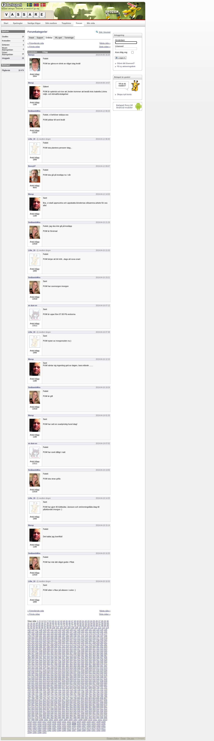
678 (94, 685)
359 (78, 653)
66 (42, 625)
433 (40, 662)
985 (63, 717)
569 (78, 675)
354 (59, 653)
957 (36, 715)
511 (98, 668)
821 (78, 700)
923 (67, 711)
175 (98, 634)
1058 (88, 726)
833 (44, 702)
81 (83, 625)
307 (40, 649)
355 (63, 653)
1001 (46, 720)
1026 (88, 722)
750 (48, 694)
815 (55, 700)
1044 (98, 724)
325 (29, 651)
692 (67, 687)
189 (71, 636)
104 (69, 627)
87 (99, 625)
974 (101, 715)
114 (107, 627)
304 (29, 649)
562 (52, 675)
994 (98, 717)
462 (71, 664)
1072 (79, 728)
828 (105, 700)
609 (71, 679)
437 (55, 662)
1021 (64, 722)
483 (71, 666)
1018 (49, 722)
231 (71, 640)
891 (105, 707)
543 (59, 672)
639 (105, 681)
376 (63, 655)
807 (105, 698)
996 (105, 717)
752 (55, 694)
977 (32, 717)
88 (102, 625)
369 (36, 655)
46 (69, 623)
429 (105, 660)
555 (105, 672)
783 (94, 696)
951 (94, 713)
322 (98, 649)
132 (94, 630)
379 (75, 655)
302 (101, 647)
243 (36, 642)
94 (37, 627)
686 (44, 687)
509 (90, 668)
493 (29, 668)
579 (36, 677)
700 (98, 687)
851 (32, 705)
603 (48, 679)
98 (48, 627)
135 (105, 630)
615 (94, 679)
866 (90, 705)
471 (105, 664)
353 (55, 653)
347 (32, 653)
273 (71, 645)
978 (36, 717)
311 (55, 649)
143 (55, 632)
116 (32, 630)
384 (94, 655)
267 (48, 645)
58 (102, 623)
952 (98, 713)
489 (94, 666)
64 (37, 625)
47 (72, 623)
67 (45, 625)
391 (40, 657)
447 (94, 662)
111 (95, 627)
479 (55, 666)
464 (78, 664)
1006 (70, 720)
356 (67, 653)
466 (86, 664)
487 (86, 666)
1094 (29, 732)
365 (101, 653)
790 (40, 698)
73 (61, 625)
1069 (64, 728)
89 (105, 625)
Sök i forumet (104, 32)
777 (71, 696)
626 (55, 681)
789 (36, 698)
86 (97, 625)
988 (75, 717)
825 (94, 700)
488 (90, 666)
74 (64, 625)
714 (71, 690)
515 (32, 670)
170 (78, 634)
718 (86, 690)
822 (82, 700)
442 (75, 662)
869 (101, 705)
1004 (60, 720)
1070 (69, 728)
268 (52, 645)
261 (105, 642)
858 (59, 705)
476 (44, 666)
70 (53, 625)
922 (63, 711)
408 (105, 657)
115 (29, 630)
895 (40, 709)
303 (105, 647)
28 (102, 621)
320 (90, 649)
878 (55, 707)
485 (78, 666)
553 (98, 672)
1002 (51, 720)
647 (55, 683)
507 (82, 668)
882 (71, 707)
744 (105, 692)
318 (82, 649)
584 (55, 677)
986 (67, 717)
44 (64, 623)
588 (71, 677)
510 (94, 668)
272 (67, 645)
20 (80, 621)
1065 (44, 728)
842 (78, 702)
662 (32, 685)
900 (59, 709)
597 (105, 677)
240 (105, 640)
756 (71, 694)
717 (82, 690)
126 (71, 630)
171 (82, 634)
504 (71, 668)
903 (71, 709)
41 (56, 623)
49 (78, 623)
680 (101, 685)
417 (59, 660)
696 (82, 687)
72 (58, 625)
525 (71, 670)
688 (52, 687)
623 (44, 681)
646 (52, 683)
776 (67, 696)
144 (59, 632)
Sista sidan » (104, 46)
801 (82, 698)
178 (29, 636)
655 (86, 683)
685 (40, 687)
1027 (93, 722)
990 (82, 717)
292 (63, 647)
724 (29, 692)
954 (105, 713)
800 (78, 698)
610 (75, 679)
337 (75, 651)
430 (29, 662)
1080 (39, 730)
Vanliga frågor (33, 23)
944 (67, 713)
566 (67, 675)
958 (40, 715)
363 (94, 653)
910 (98, 709)
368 (32, 655)
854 (44, 705)
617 (101, 679)
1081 (44, 730)
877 (52, 707)
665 (44, 685)
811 (40, 700)
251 (67, 642)
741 (94, 692)
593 (90, 677)
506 (78, 668)
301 (98, 647)
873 (36, 707)
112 (99, 627)
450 (105, 662)
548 (78, 672)
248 (55, 642)
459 (59, 664)
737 (78, 692)
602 (44, 679)
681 (105, 685)
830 (32, 702)
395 (55, 657)
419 (67, 660)
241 (29, 642)
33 (34, 623)
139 (40, 632)
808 (29, 700)
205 (52, 638)
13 (61, 621)
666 (48, 685)
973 (98, 715)
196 (98, 636)
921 (59, 711)
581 (44, 677)
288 (48, 647)
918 (48, 711)
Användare (120, 40)
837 (59, 702)
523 (63, 670)
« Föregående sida (35, 43)
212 (78, 638)
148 (75, 632)
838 (63, 702)
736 (75, 692)
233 (78, 640)
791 (44, 698)
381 (82, 655)
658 (98, 683)
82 (86, 625)
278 (90, 645)
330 (48, 651)
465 (82, 664)
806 (101, 698)
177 (105, 634)
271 (63, 645)
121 (52, 630)
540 (48, 672)
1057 (83, 726)
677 (90, 685)
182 (44, 636)
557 (32, 675)
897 (48, 709)
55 (94, 623)
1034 (49, 724)
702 (105, 687)
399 (71, 657)
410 (32, 660)
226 (52, 640)
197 (101, 636)
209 (67, 638)
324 (105, 649)
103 (65, 627)
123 (59, 630)
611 (78, 679)
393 (48, 657)
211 (75, 638)
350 (44, 653)
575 (101, 675)
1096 (39, 732)
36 (42, 623)
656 (90, 683)
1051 (54, 726)
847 (98, 702)
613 (86, 679)
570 (82, 675)
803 (90, 698)
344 (101, 651)
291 (59, 647)
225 (48, 640)
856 (52, 705)
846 (94, 702)
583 (52, 677)
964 (63, 715)
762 (94, 694)
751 (52, 694)
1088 (79, 730)
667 (52, 685)
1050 (49, 726)
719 (90, 690)
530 (90, 670)
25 (94, 621)
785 (101, 696)
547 (75, 672)
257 (90, 642)
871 (29, 707)
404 (90, 657)
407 (101, 657)
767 (32, 696)
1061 (103, 726)
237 (94, 640)
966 (71, 715)
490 (98, 666)
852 (36, 705)
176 (101, 634)
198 (105, 636)
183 (48, 636)
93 (34, 627)
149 (78, 632)
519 (48, 670)
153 (94, 632)
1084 (59, 730)
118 (40, 630)
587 (67, 677)
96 (42, 627)
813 (48, 700)
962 (55, 715)
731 (55, 692)
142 (52, 632)
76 (69, 625)
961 (52, 715)
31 (28, 623)
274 (75, 645)
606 (59, 679)
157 (29, 634)
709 (52, 690)
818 (67, 700)
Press (123, 738)
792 (48, 698)
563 (55, 675)
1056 (79, 726)
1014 (29, 722)
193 (86, 636)
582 (48, 677)
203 (44, 638)
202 (40, 638)
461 (67, 664)
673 (75, 685)
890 (101, 707)
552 (94, 672)
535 (29, 672)
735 (71, 692)
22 (86, 621)
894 (36, 709)
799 (75, 698)
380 (78, 655)
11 (56, 621)
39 (50, 623)
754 (63, 694)
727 (40, 692)
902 (67, 709)
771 (48, 696)
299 (90, 647)
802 (86, 698)
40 (53, 623)
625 (52, 681)
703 (29, 690)
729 (48, 692)
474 (36, 666)
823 (86, 700)
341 (90, 651)
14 (64, 621)
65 (39, 625)
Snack (31, 38)
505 (75, 668)
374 (55, 655)
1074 (88, 728)
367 (29, 655)
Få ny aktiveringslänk (126, 66)
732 (59, 692)
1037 (64, 724)
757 (75, 694)
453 (36, 664)
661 (29, 685)
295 (75, 647)
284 (32, 647)
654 (82, 683)
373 (52, 655)
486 (82, 666)
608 (67, 679)
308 (44, 649)
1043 (93, 724)
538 (40, 672)
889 (98, 707)
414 (48, 660)
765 (105, 694)
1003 (56, 720)
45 (67, 623)
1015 (34, 722)
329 (44, 651)
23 (88, 621)
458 (55, 664)
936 (36, 713)
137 (32, 632)
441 (71, 662)
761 (90, 694)
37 (45, 623)
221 (32, 640)
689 (55, 687)
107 (80, 627)
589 (75, 677)
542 (55, 672)
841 (75, 702)
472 (29, 666)
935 (32, 713)
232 (75, 640)
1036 (59, 724)
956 (32, 715)
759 (82, 694)
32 (31, 623)
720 (94, 690)
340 (86, 651)
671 (67, 685)
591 (82, 677)
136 (29, 632)
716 (78, 690)
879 (59, 707)
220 (29, 640)
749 (44, 694)
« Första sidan (33, 46)
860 (67, 705)
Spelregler (18, 23)
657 (94, 683)
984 (59, 717)
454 (40, 664)
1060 (98, 726)
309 (48, 649)
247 (52, 642)
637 (98, 681)
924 (71, 711)
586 (63, 677)
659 (101, 683)
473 (32, 666)
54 (91, 623)
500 (55, 668)
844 (86, 702)
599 (32, 679)
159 (36, 634)
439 (63, 662)
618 (105, 679)
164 (55, 634)
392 (44, 657)
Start (6, 23)
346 (29, 653)
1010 (90, 720)
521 (55, 670)
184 (52, 636)
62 (31, 625)
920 (55, 711)
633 (82, 681)
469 (98, 664)
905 (78, 709)
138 (36, 632)
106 (76, 627)
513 (105, 668)
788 (32, 698)
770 (44, 696)
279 (94, 645)
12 (58, 621)
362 (90, 653)
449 (101, 662)
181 (40, 636)
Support (40, 38)
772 (52, 696)
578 (32, 677)
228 (59, 640)
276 (82, 645)
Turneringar (68, 38)
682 (29, 687)
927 (82, 711)
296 (78, 647)
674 (78, 685)
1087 (74, 730)
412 (40, 660)
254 (78, 642)
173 (90, 634)
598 (29, 679)
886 (86, 707)
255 (82, 642)
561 (48, 675)
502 (63, 668)
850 (29, 705)
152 (90, 632)
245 (44, 642)
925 (75, 711)
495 (36, 668)
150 (82, 632)
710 (55, 690)
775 (63, 696)
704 (32, 690)
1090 (88, 730)
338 (78, 651)
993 (94, 717)
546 (71, 672)
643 (40, 683)
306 (36, 649)
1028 (98, 722)
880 (63, 707)
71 (56, 625)
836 (55, 702)
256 (86, 642)
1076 (98, 728)
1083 (54, 730)
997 (29, 720)
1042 (88, 724)
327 (36, 651)
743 (101, 692)
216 (94, 638)
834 (48, 702)
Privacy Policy (113, 738)
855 (48, 705)
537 (36, 672)
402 (82, 657)
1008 (80, 720)
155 (101, 632)
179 (32, 636)
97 (45, 627)
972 (94, 715)
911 (101, 709)
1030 (29, 724)
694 (75, 687)
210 (71, 638)
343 (98, 651)
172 (86, 634)
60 (108, 623)
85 (94, 625)
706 (40, 690)
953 (101, 713)
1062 (29, 728)
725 (32, 692)
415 (52, 660)
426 (94, 660)
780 (82, 696)
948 (82, 713)
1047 (34, 726)
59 (105, 623)
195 (94, 636)
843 (82, 702)
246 (48, 642)
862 (75, 705)
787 (29, 698)
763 (98, 694)
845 (90, 702)
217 (98, 638)
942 (59, 713)
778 (75, 696)
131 (90, 630)
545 (67, 672)
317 (78, 649)
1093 (103, 730)
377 (67, 655)
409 (29, 660)
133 (98, 630)
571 (86, 675)
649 (63, 683)
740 (90, 692)
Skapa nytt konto (124, 94)
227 (55, 640)
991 (86, 717)
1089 (83, 730)
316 (75, 649)
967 (75, 715)
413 (44, 660)
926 (78, 711)
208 (63, 638)
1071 (74, 728)
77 (72, 625)
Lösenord (119, 46)
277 (86, 645)
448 (98, 662)
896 (44, 709)
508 (86, 668)
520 (52, 670)
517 (40, 670)
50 (80, 623)
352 (52, 653)
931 (98, 711)
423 (82, 660)
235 (86, 640)
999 (36, 720)
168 (71, 634)
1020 (59, 722)
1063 (34, 728)
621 (36, 681)
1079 (34, 730)
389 (32, 657)
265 (40, 645)
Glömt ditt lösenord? (125, 63)
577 (29, 677)
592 (86, 677)
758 (78, 694)
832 (40, 702)
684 (36, 687)
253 (75, 642)
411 (36, 660)
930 (94, 711)
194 (90, 636)
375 (59, 655)
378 (71, 655)
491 (101, 666)
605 (55, 679)
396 (59, 657)
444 (82, 662)
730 (52, 692)
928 (86, 711)
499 (52, 668)
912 (105, 709)
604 (52, 679)
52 (86, 623)
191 (78, 636)
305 (32, 649)
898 (52, 709)
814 (52, 700)
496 (40, 668)
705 (36, 690)
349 (40, 653)
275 (78, 645)
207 (59, 638)
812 (44, 700)
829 (29, 702)
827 (101, 700)
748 (40, 694)
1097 (44, 732)
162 (48, 634)
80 (80, 625)
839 (67, 702)
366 (105, 653)
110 (91, 627)
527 (78, 670)
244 (40, 642)
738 (82, 692)
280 (98, 645)
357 (71, 653)
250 (63, 642)
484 (75, 666)
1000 (41, 720)
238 (98, 640)
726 (36, 692)
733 (63, 692)
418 (63, 660)
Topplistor (66, 23)
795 (59, 698)
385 (98, 655)
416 (55, 660)
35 (39, 623)
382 (86, 655)
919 (52, 711)
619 (29, 681)
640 (29, 683)
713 (67, 690)
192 (82, 636)
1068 (59, 728)
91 (28, 627)
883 (75, 707)
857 (55, 705)
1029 (103, 722)
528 (82, 670)
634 (86, 681)
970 (86, 715)
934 (29, 713)
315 (71, 649)
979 (40, 717)
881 (67, 707)
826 (98, 700)
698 (90, 687)
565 (63, 675)
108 (84, 627)
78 (75, 625)
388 (29, 657)
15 (66, 621)
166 (63, 634)
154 (98, 632)
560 (44, 675)
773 (55, 696)
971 (90, 715)
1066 (49, 728)
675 (82, 685)
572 (90, 675)
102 (61, 627)
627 (59, 681)
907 (86, 709)
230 (67, 640)
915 (36, 711)
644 (44, 683)
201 (36, 638)
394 (52, 657)
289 (52, 647)
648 (59, 683)
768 (36, 696)
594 (94, 677)
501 (59, 668)
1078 (29, 730)
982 (52, 717)
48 (75, 623)
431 (32, 662)
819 (71, 700)
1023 (74, 722)
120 (48, 630)
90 (108, 625)
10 (53, 621)
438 (59, 662)
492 (105, 666)
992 (90, 717)
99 (50, 627)
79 (78, 625)
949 (86, 713)
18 (75, 621)
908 (90, 709)
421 (75, 660)
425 (90, 660)
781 (86, 696)
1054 (69, 726)
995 (101, 717)
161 (44, 634)
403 (86, 657)
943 (63, 713)
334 (63, 651)
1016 (39, 722)
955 (29, 715)
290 (55, 647)
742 (98, 692)
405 (94, 657)
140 (44, 632)
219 (105, 638)
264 (36, 645)
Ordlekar (49, 38)
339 (82, 651)
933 (105, 711)
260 (101, 642)
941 (55, 713)
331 (52, 651)
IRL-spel (58, 38)
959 (44, 715)
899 (55, 709)
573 (94, 675)
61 (28, 625)
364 (98, 653)
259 (98, 642)
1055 (74, 726)
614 (90, 679)
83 (89, 625)
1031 (34, 724)
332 (55, 651)
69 (50, 625)
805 (98, 698)
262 (29, 645)
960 (48, 715)
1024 (79, 722)
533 (101, 670)
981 (48, 717)
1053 (64, 726)
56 (97, 623)
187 (63, 636)
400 (75, 657)
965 (67, 715)
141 (48, 632)
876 (48, 707)
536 (32, 672)
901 (63, 709)
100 (53, 627)
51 (83, 623)
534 (105, 670)
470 (101, 664)
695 (78, 687)
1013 (105, 720)
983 (55, 717)
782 (90, 696)
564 (59, 675)
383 (90, 655)
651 (71, 683)
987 (71, 717)
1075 (93, 728)
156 (105, 632)
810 (36, 700)
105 (72, 627)
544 (63, 672)
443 (78, 662)
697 (86, 687)
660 (105, 683)
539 (44, 672)
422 (78, 660)
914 (32, 711)
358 (75, 653)
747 (36, 694)
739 (86, 692)
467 (90, 664)
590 (78, 677)
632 (78, 681)
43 (61, 623)
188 (67, 636)
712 (63, 690)
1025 (83, 722)
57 (99, 623)
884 (78, 707)
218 (101, 638)
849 (105, 702)
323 (101, 649)
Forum (79, 23)
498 (48, 668)
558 (36, 675)
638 (101, 681)
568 (75, 675)
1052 (59, 726)
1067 (54, 728)
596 (101, 677)
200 (32, 638)
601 (40, 679)
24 (91, 621)
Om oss (130, 738)
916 (40, 711)
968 (78, 715)
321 (94, 649)
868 (98, 705)
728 (44, 692)
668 (55, 685)
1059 (93, 726)
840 (71, 702)
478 (52, 666)
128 (78, 630)
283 (29, 647)
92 (31, 627)
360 (82, 653)
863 (78, 705)
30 (107, 621)
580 (40, 677)
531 (94, 670)
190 (75, 636)
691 (63, 687)
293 (67, 647)
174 (94, 634)
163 (52, 634)
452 (32, 664)
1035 (54, 724)
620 (32, 681)
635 (90, 681)
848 (101, 702)
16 (69, 621)
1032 (39, 724)
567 (71, 675)
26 (97, 621)
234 (82, 640)
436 (52, 662)
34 (37, 623)
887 (90, 707)
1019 (54, 722)
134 (101, 630)
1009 (85, 720)
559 (40, 675)
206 (55, 638)
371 (44, 655)
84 (91, 625)
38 (48, 623)
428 (101, 660)
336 (71, 651)
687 (48, 687)
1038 (69, 724)
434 (44, 662)
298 (86, 647)
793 (52, 698)
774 (59, 696)
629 (67, 681)
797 (67, 698)
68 (48, 625)
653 (78, 683)
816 (59, 700)
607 (63, 679)
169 (75, 634)
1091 (93, 730)
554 (101, 672)
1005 (65, 720)
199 (29, 638)
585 (59, 677)
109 (88, 627)
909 (94, 709)
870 (105, 705)
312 (59, 649)
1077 (103, 728)
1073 (83, 728)
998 (32, 720)
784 (98, 696)
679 (98, 685)
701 (101, 687)
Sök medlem (51, 23)
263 (32, 645)
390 (36, 657)
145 (63, 632)
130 (86, 630)
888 (94, 707)
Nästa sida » (105, 43)
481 (63, 666)
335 (67, 651)
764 (101, 694)
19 (78, 621)
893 (32, 709)
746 (32, 694)
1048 (39, 726)
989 (78, 717)
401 (78, 657)
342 (94, 651)
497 (44, 668)
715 (75, 690)
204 (48, 638)
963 (59, 715)
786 (105, 696)
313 (63, 649)
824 (90, 700)
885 (82, 707)
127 (75, 630)
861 (71, 705)
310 (52, 649)
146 (67, 632)
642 (36, 683)
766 (29, 696)
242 (32, 642)
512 (101, 668)
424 (86, 660)
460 (63, 664)
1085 (64, 730)
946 (75, 713)
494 (32, 668)
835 (52, 702)
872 (32, 707)
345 (105, 651)
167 (67, 634)
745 (29, 694)
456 (48, 664)
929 (90, 711)
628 (63, 681)
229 (63, 640)
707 (44, 690)
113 (103, 627)
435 (48, 662)
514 (29, 670)
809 (32, 700)
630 (71, 681)
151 (86, 632)
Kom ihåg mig (121, 52)
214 (86, 638)
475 (40, 666)
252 (71, 642)
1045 (103, 724)
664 (40, 685)
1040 (79, 724)
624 (48, 681)
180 (36, 636)
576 (105, 675)
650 (67, 683)
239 (101, 640)
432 (36, 662)
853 (40, 705)
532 (98, 670)
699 (94, 687)
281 (101, 645)
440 (67, 662)
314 (67, 649)
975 (105, 715)
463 (75, 664)
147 (71, 632)
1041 (83, 724)
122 (55, 630)
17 (72, 621)
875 (44, 707)
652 (75, 683)
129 (82, 630)
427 (98, 660)
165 (59, 634)
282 (105, 645)
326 (32, 651)
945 (71, 713)
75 (67, 625)
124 (63, 630)
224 (44, 640)
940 (52, 713)
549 (82, 672)
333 (59, 651)
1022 (69, 722)
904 (75, 709)
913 (29, 711)
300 (94, 647)
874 (40, 707)
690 (59, 687)
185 (55, 636)
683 (32, 687)
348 (36, 653)
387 (105, 655)
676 (86, 685)
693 (71, 687)
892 (29, 709)
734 (67, 692)
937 (40, 713)
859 (63, 705)
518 (44, 670)
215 (90, 638)
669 (59, 685)
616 (98, 679)
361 (86, 653)
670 (63, 685)
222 (36, 640)
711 (59, 690)
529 (86, 670)
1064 (39, 728)
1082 (49, 730)
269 (55, 645)
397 (63, 657)
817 (63, 700)
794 (55, 698)
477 (48, 666)
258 (94, 642)
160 (40, 634)
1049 (44, 726)
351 (48, 653)
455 (44, 664)
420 (71, 660)
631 (75, 681)
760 (86, 694)
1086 (69, 730)
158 (32, 634)
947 (78, 713)
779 (78, 696)
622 (40, 681)
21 (83, 621)
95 (39, 627)
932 (101, 711)
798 (71, 698)
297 (82, 647)
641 (32, 683)
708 (48, 690)
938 (44, 713)
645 (48, 683)
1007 (75, 720)
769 (40, 696)
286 (40, 647)
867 (94, 705)
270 (59, 645)
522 (59, 670)
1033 (44, 724)
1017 (44, 722)
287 (44, 647)
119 (44, 630)
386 (101, 655)
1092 (98, 730)
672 (71, 685)
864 (82, 705)
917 (44, 711)
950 (90, 713)
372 (48, 655)
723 (105, 690)
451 (29, 664)
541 (52, 672)
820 (75, 700)
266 (44, 645)
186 (59, 636)
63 (34, 625)
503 (67, 668)
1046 (29, 726)
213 (82, 638)
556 (29, 675)
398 (67, 657)
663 (36, 685)
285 (36, 647)
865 (86, 705)
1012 (100, 720)
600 (36, 679)
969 (82, 715)
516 (36, 670)
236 (90, 640)
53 (89, 623)
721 (98, 690)
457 (52, 664)
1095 (34, 732)
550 (86, 672)
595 (98, 677)
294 (71, 647)
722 (101, 690)
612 (82, 679)
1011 (95, 720)
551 (90, 672)
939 (48, 713)
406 (98, 657)
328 (40, 651)
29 (105, 621)
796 (63, 698)
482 (67, 666)
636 (94, 681)
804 (94, 698)
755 (67, 694)
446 (90, 662)
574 (98, 675)
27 (99, 621)
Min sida (91, 23)
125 (67, 630)
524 (67, 670)
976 (29, 717)
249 (59, 642)
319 (86, 649)
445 (86, 662)
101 (57, 627)
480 (59, 666)
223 (40, 640)
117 (36, 630)
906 (82, 709)
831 (36, 702)
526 (75, 670)
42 (58, 623)
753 (59, 694)
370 (40, 655)
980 (44, 717)
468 (94, 664)
